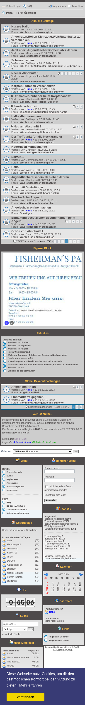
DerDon (11, 561)
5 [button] (70, 241)
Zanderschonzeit (25, 106)
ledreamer (31, 190)
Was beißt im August (18, 349)
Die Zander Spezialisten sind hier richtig (43, 112)
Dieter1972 (32, 234)
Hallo (15, 167)
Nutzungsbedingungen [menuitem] (18, 513)
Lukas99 (11, 569)
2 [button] (59, 241)
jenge (9, 556)
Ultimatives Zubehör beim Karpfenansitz (42, 96)
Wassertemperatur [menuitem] (15, 486)
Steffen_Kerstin (14, 577)
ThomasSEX (13, 661)
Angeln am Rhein (23, 386)
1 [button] (55, 241)
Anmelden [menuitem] (77, 6)
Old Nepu (31, 63)
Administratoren (22, 442)
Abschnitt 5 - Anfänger (27, 187)
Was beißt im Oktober (18, 342)
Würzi (29, 170)
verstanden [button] (25, 697)
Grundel (30, 149)
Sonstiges (26, 213)
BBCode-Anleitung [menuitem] (16, 506)
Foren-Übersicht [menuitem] (14, 472)
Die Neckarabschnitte (32, 81)
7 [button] (78, 241)
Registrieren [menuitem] (59, 6)
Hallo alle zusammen (26, 116)
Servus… (17, 157)
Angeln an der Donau (59, 640)
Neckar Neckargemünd (19, 352)
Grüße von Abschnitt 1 (27, 231)
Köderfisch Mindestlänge (29, 146)
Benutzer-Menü (64, 460)
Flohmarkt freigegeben (27, 397)
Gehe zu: (6, 451)
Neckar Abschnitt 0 (24, 73)
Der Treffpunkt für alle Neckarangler (36, 136)
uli (27, 29)
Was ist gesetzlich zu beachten (38, 55)
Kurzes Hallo (20, 26)
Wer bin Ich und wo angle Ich (37, 32)
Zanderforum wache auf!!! (20, 358)
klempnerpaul (14, 544)
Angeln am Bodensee (59, 637)
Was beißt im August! (26, 197)
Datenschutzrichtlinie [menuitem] (17, 509)
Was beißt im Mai (16, 368)
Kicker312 (12, 552)
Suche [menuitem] (81, 13)
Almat (10, 653)
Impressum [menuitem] (12, 490)
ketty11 (10, 665)
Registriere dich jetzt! (55, 495)
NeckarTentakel (15, 573)
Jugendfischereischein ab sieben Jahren (40, 177)
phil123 (30, 200)
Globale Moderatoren (44, 442)
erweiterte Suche (11, 634)
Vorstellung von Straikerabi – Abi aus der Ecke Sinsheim (35, 361)
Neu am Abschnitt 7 (27, 126)
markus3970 (33, 129)
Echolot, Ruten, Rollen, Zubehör (39, 101)
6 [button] (74, 241)
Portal (9, 12)
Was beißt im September (19, 346)
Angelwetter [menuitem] (12, 483)
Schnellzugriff (13, 6)
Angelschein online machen (31, 207)
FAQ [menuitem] (29, 6)
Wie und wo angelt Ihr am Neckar (39, 132)
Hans (29, 43)
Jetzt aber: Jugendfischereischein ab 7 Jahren (44, 50)
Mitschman (32, 53)
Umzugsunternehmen (18, 657)
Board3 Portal (64, 647)
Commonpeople (35, 160)
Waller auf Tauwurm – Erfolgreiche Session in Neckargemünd (37, 355)
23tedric (30, 99)
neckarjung (12, 548)
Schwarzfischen (22, 60)
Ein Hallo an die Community (21, 371)
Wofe (9, 540)
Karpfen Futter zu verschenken (33, 86)
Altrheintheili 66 (14, 565)
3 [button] (62, 241)
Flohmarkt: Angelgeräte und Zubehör (42, 45)
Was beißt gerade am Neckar (37, 152)
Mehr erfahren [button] (30, 685)
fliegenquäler (33, 76)
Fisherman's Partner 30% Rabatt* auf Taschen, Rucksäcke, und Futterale (43, 364)
